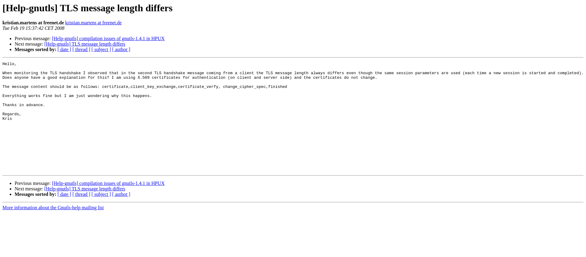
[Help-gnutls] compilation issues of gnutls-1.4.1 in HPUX (108, 38)
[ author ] (121, 49)
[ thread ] (81, 49)
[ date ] (64, 49)
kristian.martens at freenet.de (93, 22)
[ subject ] (101, 49)
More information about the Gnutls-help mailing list (53, 229)
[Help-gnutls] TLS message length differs (84, 44)
